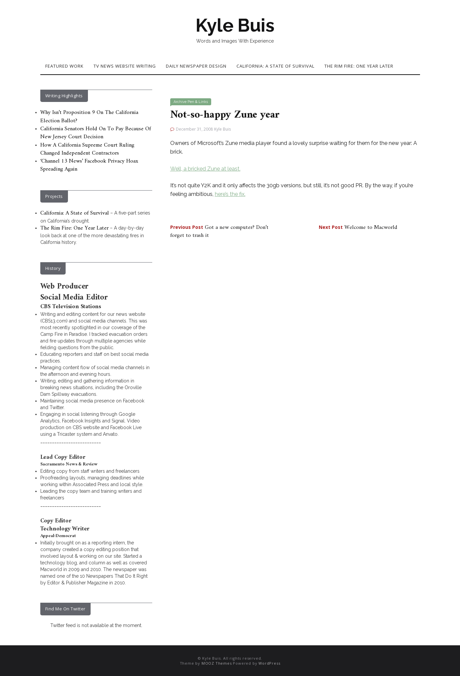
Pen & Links (198, 102)
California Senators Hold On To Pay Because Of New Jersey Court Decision (95, 133)
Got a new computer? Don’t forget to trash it (219, 232)
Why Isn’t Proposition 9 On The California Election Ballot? (89, 117)
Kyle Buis (235, 25)
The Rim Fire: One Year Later (358, 66)
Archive (180, 102)
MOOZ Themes (217, 663)
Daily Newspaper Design (196, 66)
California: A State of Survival (275, 66)
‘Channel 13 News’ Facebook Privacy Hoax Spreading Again (89, 165)
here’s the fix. (230, 194)
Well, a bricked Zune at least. (205, 169)
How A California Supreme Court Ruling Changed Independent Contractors (87, 149)
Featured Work (64, 66)
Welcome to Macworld (358, 228)
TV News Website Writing (125, 66)
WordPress (269, 663)
